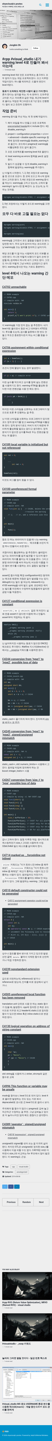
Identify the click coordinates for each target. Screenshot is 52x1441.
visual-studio (23, 1167)
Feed (5, 1432)
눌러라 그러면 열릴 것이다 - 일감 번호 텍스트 (24, 1358)
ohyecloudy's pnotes (13, 5)
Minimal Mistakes (42, 1435)
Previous (11, 1202)
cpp (13, 1167)
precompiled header (17, 126)
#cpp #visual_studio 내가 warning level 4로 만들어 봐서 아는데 (25, 62)
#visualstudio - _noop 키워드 (16, 1343)
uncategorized (22, 1172)
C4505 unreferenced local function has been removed (23, 996)
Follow (35, 48)
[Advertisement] (26, 1239)
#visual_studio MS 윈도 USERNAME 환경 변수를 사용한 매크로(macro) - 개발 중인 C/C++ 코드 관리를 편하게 (26, 1407)
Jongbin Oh (15, 45)
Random (26, 1202)
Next (41, 1202)
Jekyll (32, 1435)
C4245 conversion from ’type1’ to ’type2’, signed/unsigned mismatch (23, 735)
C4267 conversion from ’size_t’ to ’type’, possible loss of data (23, 781)
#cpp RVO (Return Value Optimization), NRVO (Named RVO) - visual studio (24, 1303)
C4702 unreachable (14, 287)
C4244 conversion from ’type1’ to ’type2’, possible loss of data (23, 660)
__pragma (14, 650)
